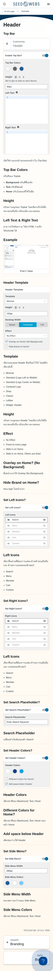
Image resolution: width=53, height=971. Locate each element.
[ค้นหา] (4, 4)
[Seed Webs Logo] (26, 4)
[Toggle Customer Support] (43, 961)
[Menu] (48, 4)
